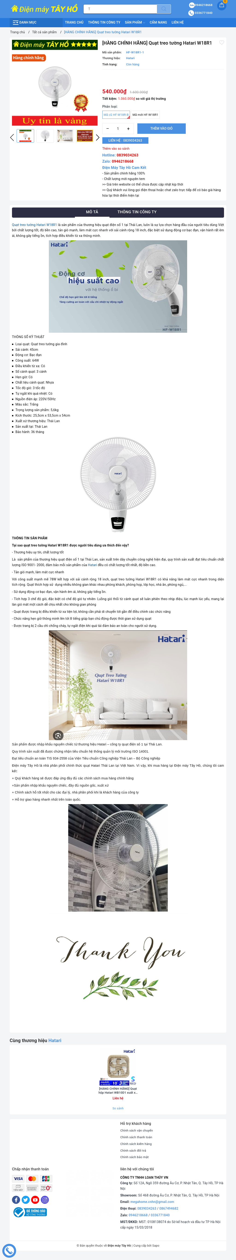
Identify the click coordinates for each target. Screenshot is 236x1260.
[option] (55, 83)
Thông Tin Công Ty (104, 22)
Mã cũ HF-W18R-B (117, 116)
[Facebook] (16, 1204)
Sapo (155, 1250)
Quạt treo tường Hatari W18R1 (34, 225)
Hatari (92, 565)
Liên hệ (178, 22)
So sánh (118, 1113)
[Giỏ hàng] (221, 5)
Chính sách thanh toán (136, 1142)
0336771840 (160, 1220)
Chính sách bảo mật (135, 1162)
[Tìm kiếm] (164, 9)
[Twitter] (26, 1204)
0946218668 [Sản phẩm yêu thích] (200, 5)
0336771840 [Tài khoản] (200, 13)
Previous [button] (12, 137)
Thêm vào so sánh (116, 148)
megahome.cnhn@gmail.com (152, 1206)
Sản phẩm (135, 22)
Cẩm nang (158, 22)
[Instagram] (45, 1204)
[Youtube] (35, 1204)
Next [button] (97, 137)
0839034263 (127, 155)
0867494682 (168, 1213)
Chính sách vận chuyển (137, 1135)
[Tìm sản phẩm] (120, 9)
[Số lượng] (118, 128)
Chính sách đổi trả (133, 1155)
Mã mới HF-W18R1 (145, 114)
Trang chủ (74, 22)
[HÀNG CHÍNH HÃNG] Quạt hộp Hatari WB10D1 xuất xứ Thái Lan (118, 1095)
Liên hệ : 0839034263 (127, 140)
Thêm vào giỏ (161, 128)
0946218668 (122, 161)
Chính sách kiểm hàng (136, 1148)
